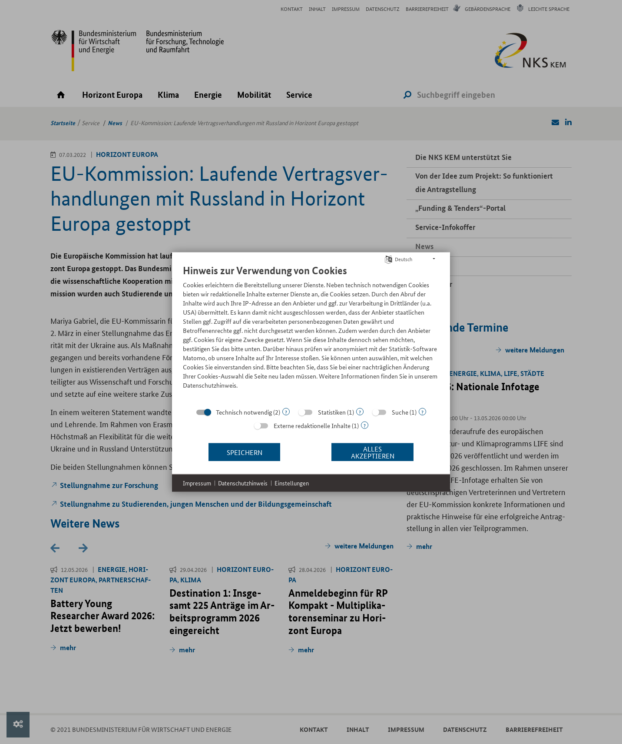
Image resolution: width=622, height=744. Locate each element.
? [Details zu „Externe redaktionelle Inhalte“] (365, 425)
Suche (400, 412)
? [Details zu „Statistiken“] (360, 411)
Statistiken (332, 412)
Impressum (197, 483)
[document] (311, 333)
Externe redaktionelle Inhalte (312, 425)
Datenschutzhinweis (243, 483)
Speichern (244, 451)
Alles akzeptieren (372, 452)
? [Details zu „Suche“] (422, 411)
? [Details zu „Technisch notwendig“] (286, 411)
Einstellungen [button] (292, 483)
